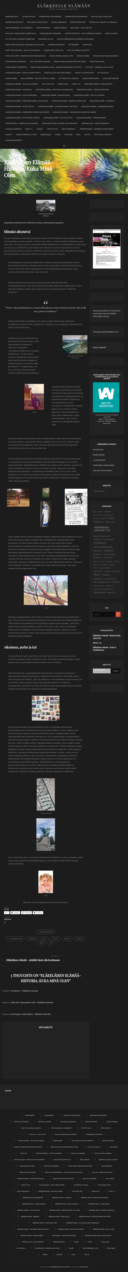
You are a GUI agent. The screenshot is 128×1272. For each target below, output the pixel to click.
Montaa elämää (83, 56)
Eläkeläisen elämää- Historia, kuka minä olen (60, 123)
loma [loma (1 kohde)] (103, 561)
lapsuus (55, 939)
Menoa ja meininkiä (58, 22)
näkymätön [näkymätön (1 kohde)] (105, 564)
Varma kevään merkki (90, 78)
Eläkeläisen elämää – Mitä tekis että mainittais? (54, 90)
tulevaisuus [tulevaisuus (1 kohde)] (109, 586)
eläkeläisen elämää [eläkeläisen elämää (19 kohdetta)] (102, 528)
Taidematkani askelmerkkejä (50, 16)
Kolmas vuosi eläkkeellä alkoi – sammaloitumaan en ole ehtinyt (56, 67)
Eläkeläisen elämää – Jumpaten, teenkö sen (69, 101)
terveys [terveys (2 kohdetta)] (115, 582)
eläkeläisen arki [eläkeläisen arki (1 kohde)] (110, 522)
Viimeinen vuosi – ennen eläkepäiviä (95, 123)
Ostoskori (68, 135)
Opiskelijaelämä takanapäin (50, 33)
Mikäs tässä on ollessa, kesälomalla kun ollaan (25, 45)
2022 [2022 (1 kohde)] (101, 511)
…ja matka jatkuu (28, 16)
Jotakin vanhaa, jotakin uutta (61, 56)
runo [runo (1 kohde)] (96, 568)
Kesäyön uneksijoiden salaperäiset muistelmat (75, 39)
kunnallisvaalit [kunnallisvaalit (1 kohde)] (98, 554)
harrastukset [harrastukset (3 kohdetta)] (100, 543)
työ (51, 943)
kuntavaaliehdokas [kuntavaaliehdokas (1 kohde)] (110, 554)
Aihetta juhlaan (111, 33)
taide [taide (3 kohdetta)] (97, 575)
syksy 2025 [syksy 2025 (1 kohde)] (116, 571)
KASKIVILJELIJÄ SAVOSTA (14, 140)
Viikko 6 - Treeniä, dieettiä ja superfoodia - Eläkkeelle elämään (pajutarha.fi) (106, 421)
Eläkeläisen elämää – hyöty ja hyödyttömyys (23, 73)
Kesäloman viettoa (45, 39)
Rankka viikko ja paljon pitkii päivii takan (70, 61)
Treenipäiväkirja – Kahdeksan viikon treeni (96, 129)
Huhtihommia (98, 449)
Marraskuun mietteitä (14, 22)
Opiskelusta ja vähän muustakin (105, 56)
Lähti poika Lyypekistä (102, 135)
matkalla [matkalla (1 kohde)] (109, 561)
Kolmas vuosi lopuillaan (53, 50)
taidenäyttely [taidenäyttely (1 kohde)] (106, 575)
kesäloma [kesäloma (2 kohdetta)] (109, 551)
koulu (44, 939)
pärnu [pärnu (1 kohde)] (112, 564)
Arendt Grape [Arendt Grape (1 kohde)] (108, 515)
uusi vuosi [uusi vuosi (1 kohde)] (97, 589)
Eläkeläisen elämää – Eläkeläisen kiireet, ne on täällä (27, 101)
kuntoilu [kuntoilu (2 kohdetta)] (97, 557)
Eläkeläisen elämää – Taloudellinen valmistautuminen (74, 112)
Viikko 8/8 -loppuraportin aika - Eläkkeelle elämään (32, 1002)
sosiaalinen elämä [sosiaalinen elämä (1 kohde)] (104, 568)
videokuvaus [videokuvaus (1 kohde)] (111, 592)
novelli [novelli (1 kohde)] (116, 561)
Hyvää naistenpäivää (111, 78)
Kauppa (58, 135)
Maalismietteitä (12, 16)
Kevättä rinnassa (43, 28)
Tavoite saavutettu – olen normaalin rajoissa (83, 33)
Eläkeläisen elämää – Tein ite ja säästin (89, 95)
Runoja (39, 129)
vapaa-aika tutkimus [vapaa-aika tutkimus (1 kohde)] (108, 589)
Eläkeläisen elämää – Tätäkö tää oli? (20, 106)
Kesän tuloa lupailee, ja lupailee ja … (103, 22)
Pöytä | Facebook (99, 347)
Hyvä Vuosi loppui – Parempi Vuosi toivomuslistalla (26, 56)
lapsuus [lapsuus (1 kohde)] (96, 561)
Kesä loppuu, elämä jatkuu (37, 22)
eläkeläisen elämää (16, 939)
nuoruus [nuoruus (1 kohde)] (97, 564)
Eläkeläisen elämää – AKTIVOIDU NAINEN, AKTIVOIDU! (57, 106)
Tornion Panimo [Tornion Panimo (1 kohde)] (99, 586)
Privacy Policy (52, 129)
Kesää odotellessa (97, 61)
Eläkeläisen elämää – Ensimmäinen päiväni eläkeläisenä (27, 112)
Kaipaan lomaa (11, 78)
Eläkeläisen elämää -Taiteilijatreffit (98, 84)
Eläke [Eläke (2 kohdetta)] (111, 518)
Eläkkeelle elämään (64, 5)
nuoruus (67, 939)
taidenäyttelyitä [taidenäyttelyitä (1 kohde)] (98, 578)
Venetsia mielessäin (78, 22)
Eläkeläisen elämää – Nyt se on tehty (57, 118)
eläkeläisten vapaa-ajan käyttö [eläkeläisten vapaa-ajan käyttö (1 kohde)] (102, 536)
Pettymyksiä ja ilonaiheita (16, 61)
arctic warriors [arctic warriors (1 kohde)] (98, 515)
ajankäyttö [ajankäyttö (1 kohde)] (107, 511)
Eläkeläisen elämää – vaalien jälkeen (55, 95)
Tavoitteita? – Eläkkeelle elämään (24, 991)
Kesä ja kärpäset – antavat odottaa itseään (38, 78)
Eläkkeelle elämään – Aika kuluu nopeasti (22, 84)
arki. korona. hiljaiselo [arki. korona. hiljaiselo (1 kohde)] (100, 518)
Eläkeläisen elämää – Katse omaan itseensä (23, 118)
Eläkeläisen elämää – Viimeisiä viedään (91, 118)
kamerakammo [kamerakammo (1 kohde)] (98, 550)
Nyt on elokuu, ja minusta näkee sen (20, 39)
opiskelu (79, 939)
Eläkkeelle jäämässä (14, 129)
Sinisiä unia (87, 45)
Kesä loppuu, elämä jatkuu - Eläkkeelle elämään (31, 1014)
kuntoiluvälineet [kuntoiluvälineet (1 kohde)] (108, 557)
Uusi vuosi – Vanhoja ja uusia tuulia (99, 67)
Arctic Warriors (68, 129)
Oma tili (87, 135)
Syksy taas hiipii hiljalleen (40, 61)
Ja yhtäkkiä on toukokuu (69, 78)
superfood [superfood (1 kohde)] (107, 571)
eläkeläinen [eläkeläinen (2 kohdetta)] (98, 522)
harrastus (32, 939)
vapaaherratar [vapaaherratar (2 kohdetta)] (99, 592)
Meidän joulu (63, 84)
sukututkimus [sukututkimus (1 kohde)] (98, 571)
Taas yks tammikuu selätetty (78, 50)
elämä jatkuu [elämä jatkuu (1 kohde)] (98, 539)
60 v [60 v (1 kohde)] (95, 511)
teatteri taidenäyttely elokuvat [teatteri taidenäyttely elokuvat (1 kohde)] (102, 582)
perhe (42, 943)
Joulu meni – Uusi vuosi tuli (81, 28)
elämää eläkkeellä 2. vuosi (26, 135)
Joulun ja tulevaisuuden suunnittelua (21, 33)
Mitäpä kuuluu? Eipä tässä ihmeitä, (57, 73)
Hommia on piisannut (56, 45)
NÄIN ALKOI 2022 (48, 84)
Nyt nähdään (74, 45)
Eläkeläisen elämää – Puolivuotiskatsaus (93, 90)
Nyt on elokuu (103, 73)
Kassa (78, 135)
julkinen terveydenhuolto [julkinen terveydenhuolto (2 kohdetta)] (103, 547)
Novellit (28, 129)
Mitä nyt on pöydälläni (84, 73)
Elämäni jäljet (45, 135)
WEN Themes (84, 1267)
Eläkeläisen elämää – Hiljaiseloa (102, 101)
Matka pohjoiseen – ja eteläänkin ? (19, 28)
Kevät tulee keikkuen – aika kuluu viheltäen (23, 50)
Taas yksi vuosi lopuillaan (101, 16)
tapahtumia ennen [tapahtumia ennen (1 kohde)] (110, 578)
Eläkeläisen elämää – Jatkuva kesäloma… (22, 95)
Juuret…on (76, 84)
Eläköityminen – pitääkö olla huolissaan (22, 123)
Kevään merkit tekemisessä (16, 67)
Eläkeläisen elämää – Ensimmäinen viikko (97, 106)
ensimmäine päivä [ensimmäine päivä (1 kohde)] (108, 539)
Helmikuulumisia (60, 28)
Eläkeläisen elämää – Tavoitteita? (19, 90)
